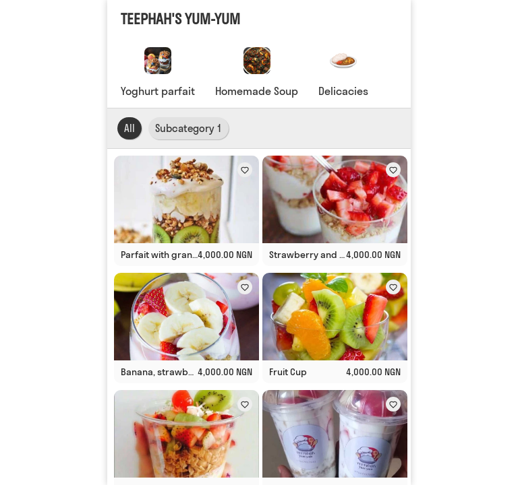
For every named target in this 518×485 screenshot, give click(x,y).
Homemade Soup (256, 91)
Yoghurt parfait (158, 91)
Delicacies (343, 91)
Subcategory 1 (188, 128)
